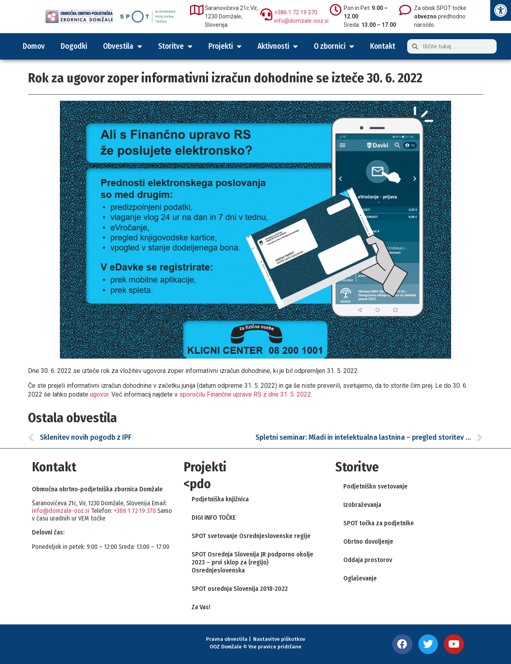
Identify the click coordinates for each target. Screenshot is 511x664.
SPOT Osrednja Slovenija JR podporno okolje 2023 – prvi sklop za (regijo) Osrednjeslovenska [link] (252, 562)
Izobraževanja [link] (362, 504)
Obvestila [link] (122, 46)
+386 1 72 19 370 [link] (295, 12)
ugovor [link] (99, 394)
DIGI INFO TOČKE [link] (214, 517)
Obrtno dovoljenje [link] (368, 541)
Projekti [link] (225, 46)
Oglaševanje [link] (360, 578)
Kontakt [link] (382, 46)
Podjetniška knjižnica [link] (220, 499)
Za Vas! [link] (201, 607)
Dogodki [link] (74, 46)
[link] (500, 10)
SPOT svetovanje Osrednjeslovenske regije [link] (251, 536)
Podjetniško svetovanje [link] (375, 486)
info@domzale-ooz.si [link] (301, 21)
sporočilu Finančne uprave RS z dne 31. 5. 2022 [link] (245, 394)
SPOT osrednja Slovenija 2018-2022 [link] (240, 588)
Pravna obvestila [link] (227, 639)
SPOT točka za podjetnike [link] (378, 523)
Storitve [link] (175, 46)
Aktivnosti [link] (277, 46)
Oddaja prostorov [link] (367, 560)
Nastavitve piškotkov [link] (279, 639)
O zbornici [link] (334, 46)
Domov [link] (34, 46)
